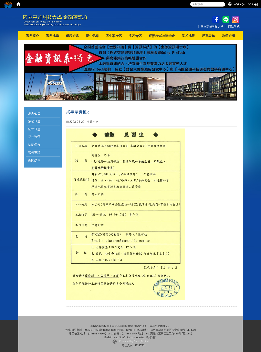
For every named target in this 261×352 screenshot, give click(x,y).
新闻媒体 (34, 160)
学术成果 (188, 36)
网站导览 (234, 26)
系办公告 (34, 113)
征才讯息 (34, 129)
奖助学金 (34, 145)
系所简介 (32, 36)
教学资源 (228, 36)
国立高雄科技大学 (212, 26)
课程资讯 (72, 36)
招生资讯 (34, 137)
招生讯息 (92, 36)
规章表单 (208, 36)
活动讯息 (34, 121)
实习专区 (135, 36)
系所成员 (52, 36)
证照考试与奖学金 (162, 36)
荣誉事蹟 (34, 152)
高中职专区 (114, 36)
